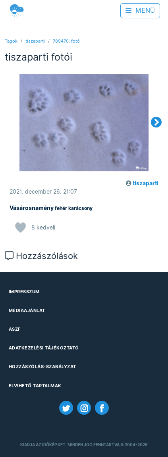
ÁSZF (15, 329)
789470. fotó (66, 41)
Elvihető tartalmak (35, 385)
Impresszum (24, 291)
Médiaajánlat (27, 310)
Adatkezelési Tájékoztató (44, 348)
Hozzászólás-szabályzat (42, 366)
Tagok (11, 41)
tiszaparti (35, 41)
